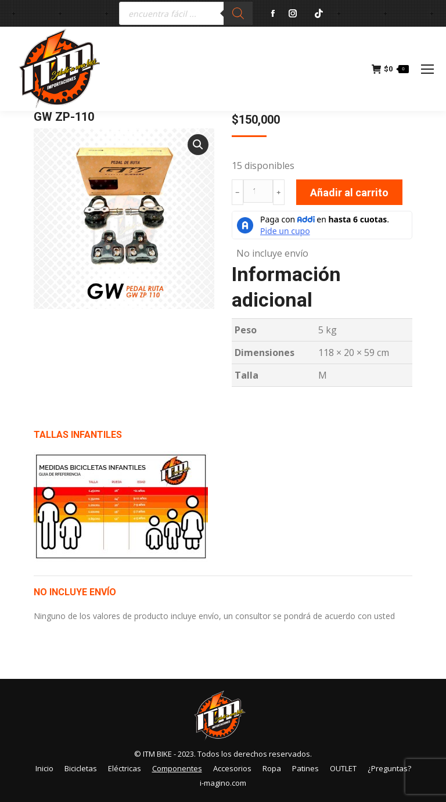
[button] (198, 144)
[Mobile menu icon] (427, 69)
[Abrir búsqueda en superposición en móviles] (186, 13)
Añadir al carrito (349, 192)
